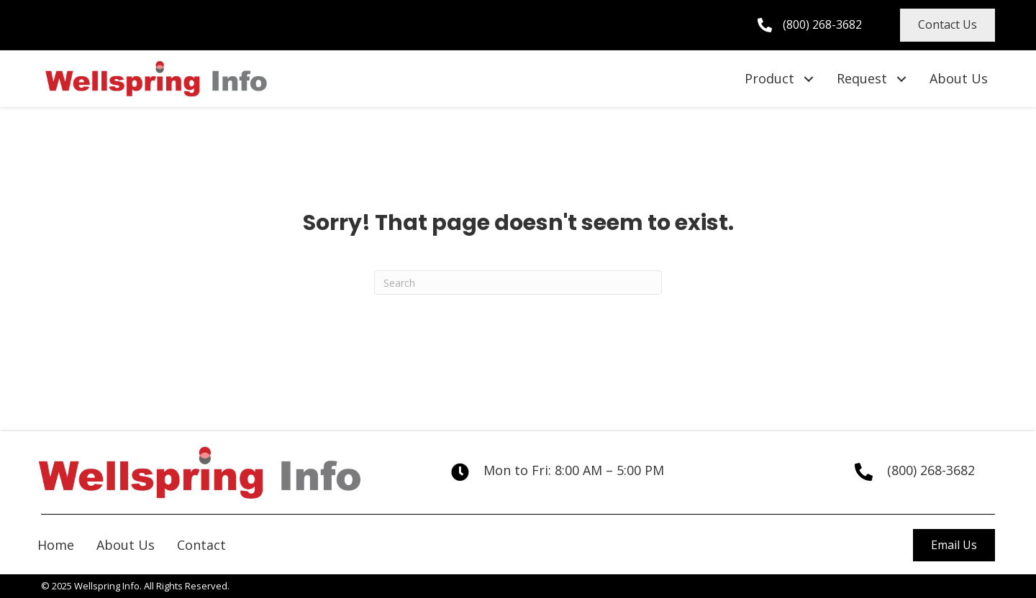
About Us (125, 544)
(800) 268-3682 (822, 24)
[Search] (518, 282)
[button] (947, 25)
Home (55, 544)
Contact (201, 544)
